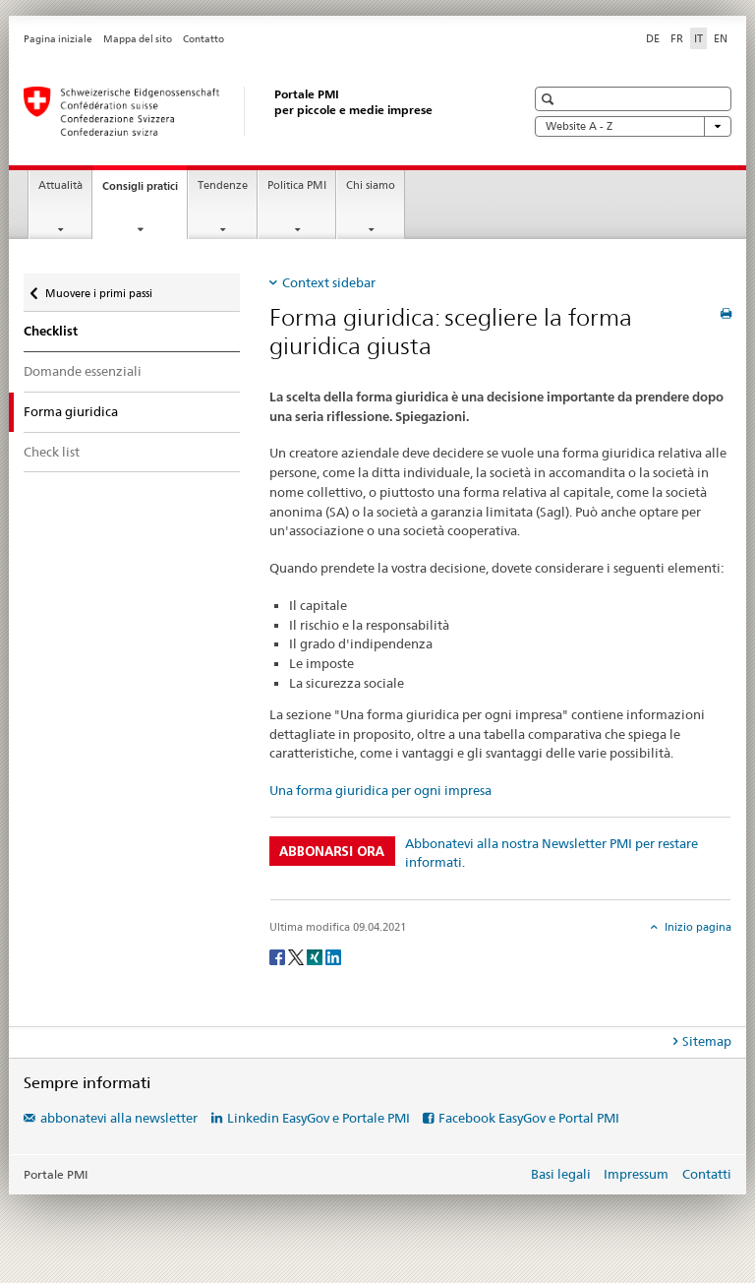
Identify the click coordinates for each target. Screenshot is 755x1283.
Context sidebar (329, 282)
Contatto (203, 38)
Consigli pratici (144, 191)
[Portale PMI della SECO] (255, 111)
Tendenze (223, 185)
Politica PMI (296, 185)
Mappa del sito (137, 38)
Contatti (706, 1174)
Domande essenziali (83, 371)
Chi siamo (370, 185)
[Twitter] (297, 955)
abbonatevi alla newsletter (119, 1118)
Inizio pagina (696, 927)
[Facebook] (278, 955)
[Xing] (316, 955)
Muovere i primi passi (98, 289)
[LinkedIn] (333, 955)
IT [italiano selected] (698, 38)
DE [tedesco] (653, 38)
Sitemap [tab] (706, 1041)
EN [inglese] (720, 38)
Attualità (60, 185)
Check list (52, 451)
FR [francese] (676, 38)
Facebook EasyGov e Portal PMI (528, 1118)
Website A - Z (633, 126)
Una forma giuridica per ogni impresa (380, 790)
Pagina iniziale (58, 38)
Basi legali (561, 1174)
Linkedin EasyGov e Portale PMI (318, 1118)
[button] (550, 99)
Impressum (636, 1174)
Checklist (51, 331)
